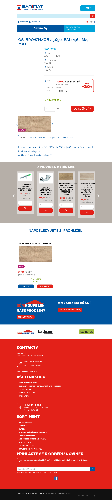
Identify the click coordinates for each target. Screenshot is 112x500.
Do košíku (82, 108)
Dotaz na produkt (37, 137)
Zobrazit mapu (25, 317)
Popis (22, 137)
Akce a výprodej (26, 422)
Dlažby (22, 429)
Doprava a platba (27, 393)
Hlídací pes (68, 137)
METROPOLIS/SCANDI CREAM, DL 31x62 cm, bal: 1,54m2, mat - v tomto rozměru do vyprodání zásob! (88, 190)
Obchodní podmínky (28, 383)
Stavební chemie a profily (30, 449)
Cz (87, 22)
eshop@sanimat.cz (29, 371)
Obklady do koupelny (38, 155)
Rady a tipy (24, 396)
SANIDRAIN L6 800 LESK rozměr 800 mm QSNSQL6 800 (25, 187)
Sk (91, 22)
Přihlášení (22, 22)
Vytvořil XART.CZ (86, 496)
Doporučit (54, 137)
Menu (88, 8)
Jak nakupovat (25, 389)
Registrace (34, 22)
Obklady (22, 155)
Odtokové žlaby (26, 445)
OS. (51, 155)
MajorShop (66, 493)
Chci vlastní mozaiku (70, 310)
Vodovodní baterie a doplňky (32, 439)
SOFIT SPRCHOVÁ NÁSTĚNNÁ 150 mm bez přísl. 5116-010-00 (45, 190)
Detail (26, 286)
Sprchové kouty (26, 442)
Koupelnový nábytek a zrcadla (33, 432)
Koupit (45, 286)
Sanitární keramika (28, 435)
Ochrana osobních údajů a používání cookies (40, 386)
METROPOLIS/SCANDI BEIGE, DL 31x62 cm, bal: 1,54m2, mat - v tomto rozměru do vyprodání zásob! (68, 189)
